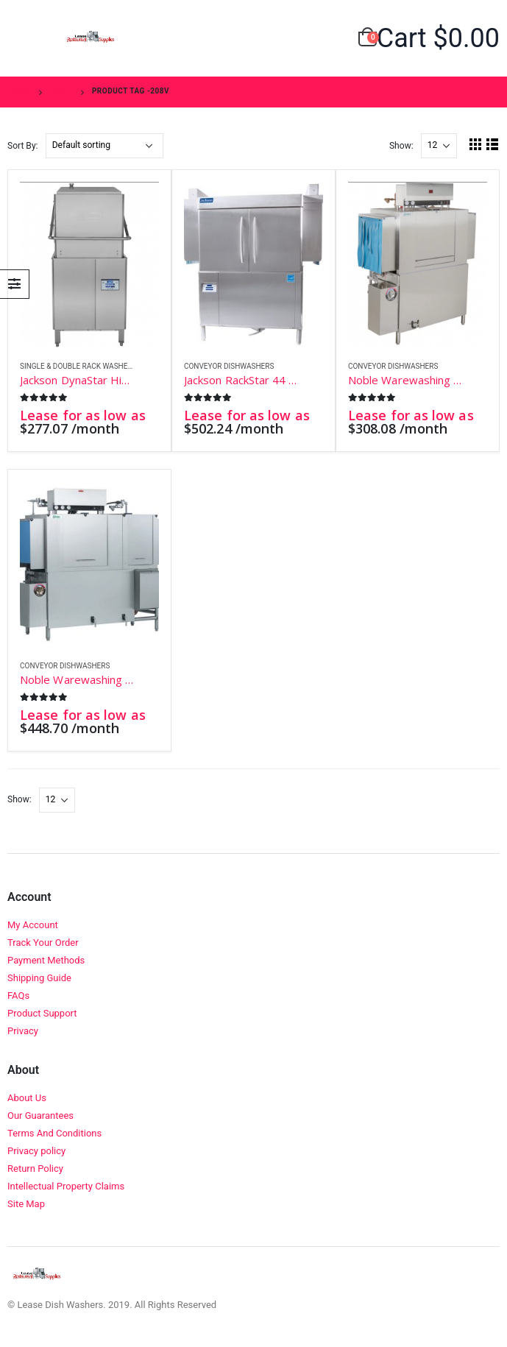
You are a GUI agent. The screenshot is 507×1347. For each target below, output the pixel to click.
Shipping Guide (39, 977)
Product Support (42, 1013)
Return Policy (35, 1168)
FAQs (18, 995)
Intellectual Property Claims (65, 1186)
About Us (26, 1097)
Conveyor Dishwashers (229, 366)
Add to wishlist (151, 367)
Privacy (22, 1030)
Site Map (26, 1203)
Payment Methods (46, 960)
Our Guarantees (40, 1115)
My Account (32, 924)
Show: (401, 146)
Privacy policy (36, 1150)
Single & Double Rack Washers (78, 366)
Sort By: (22, 146)
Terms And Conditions (54, 1133)
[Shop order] (104, 145)
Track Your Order (43, 942)
